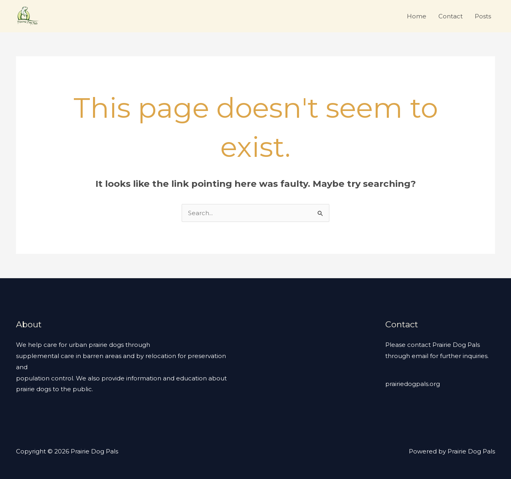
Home (416, 16)
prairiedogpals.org (412, 384)
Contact (450, 16)
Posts (483, 16)
